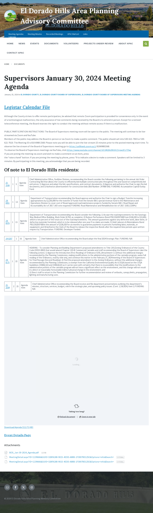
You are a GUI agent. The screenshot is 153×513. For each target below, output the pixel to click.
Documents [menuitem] (51, 43)
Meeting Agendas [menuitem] (16, 34)
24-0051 (8, 201)
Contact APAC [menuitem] (15, 53)
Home (6, 64)
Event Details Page (17, 435)
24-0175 (8, 261)
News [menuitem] (22, 43)
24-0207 (9, 238)
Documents (19, 64)
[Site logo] (10, 20)
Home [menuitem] (10, 43)
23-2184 (8, 286)
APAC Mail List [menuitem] (73, 34)
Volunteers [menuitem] (71, 43)
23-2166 (8, 184)
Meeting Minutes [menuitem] (35, 34)
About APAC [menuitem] (125, 43)
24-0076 (8, 222)
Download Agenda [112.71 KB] (18, 427)
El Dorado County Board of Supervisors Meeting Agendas (111, 94)
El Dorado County (30, 94)
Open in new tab (87, 416)
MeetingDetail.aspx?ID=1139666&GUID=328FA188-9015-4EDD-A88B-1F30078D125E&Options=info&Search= (61, 457)
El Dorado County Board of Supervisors (60, 94)
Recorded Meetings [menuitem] (54, 34)
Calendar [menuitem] (12, 37)
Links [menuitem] (85, 34)
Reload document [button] (66, 416)
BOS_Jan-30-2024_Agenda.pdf (24, 452)
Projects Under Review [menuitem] (98, 43)
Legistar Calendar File (27, 107)
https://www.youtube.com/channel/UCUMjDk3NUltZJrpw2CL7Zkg (99, 150)
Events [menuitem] (34, 43)
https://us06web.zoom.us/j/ (82, 146)
